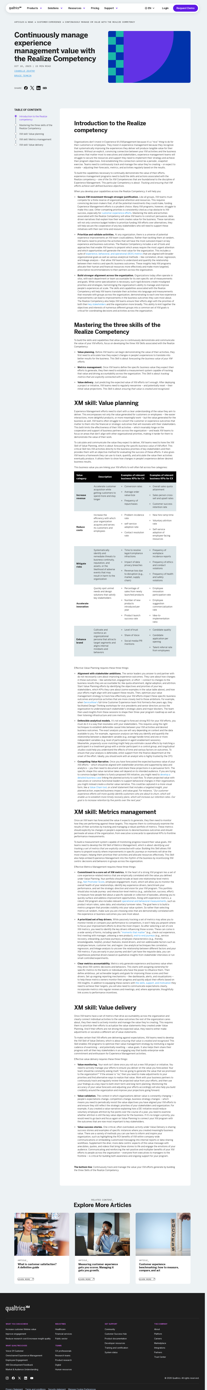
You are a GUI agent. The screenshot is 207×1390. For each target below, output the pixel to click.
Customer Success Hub (116, 1333)
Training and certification (116, 1347)
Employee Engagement (17, 1360)
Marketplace (160, 1343)
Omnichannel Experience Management (24, 1355)
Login (165, 8)
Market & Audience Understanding (22, 1369)
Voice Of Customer (15, 1350)
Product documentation (116, 1338)
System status (111, 1352)
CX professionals (63, 1350)
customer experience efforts (116, 213)
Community (110, 1329)
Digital (58, 1364)
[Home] (15, 8)
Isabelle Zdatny (24, 70)
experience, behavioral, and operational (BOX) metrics (114, 253)
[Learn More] (26, 1279)
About (157, 1329)
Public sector (61, 1338)
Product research (63, 1360)
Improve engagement (16, 1333)
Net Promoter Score (93, 881)
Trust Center (160, 1356)
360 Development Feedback (19, 1364)
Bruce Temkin (22, 75)
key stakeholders (97, 304)
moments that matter (133, 932)
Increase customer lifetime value (21, 1329)
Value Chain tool (98, 787)
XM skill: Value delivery (31, 144)
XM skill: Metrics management (35, 139)
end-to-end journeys (144, 935)
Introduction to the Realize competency (33, 118)
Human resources (63, 1369)
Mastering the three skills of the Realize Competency (35, 127)
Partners (158, 1352)
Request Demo (186, 8)
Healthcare (60, 1329)
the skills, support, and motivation (153, 982)
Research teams (62, 1355)
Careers (158, 1338)
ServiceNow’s (91, 702)
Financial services (63, 1333)
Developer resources (115, 1343)
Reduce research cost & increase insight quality (28, 1338)
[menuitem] (35, 8)
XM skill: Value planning (31, 133)
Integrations (159, 1347)
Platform (158, 1333)
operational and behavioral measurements (144, 901)
